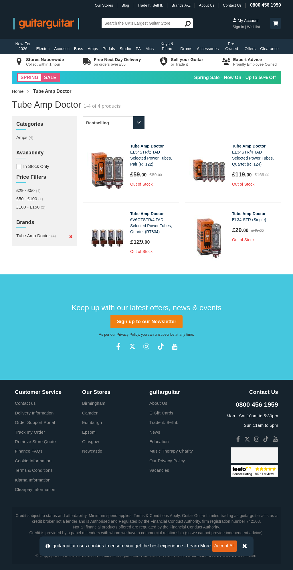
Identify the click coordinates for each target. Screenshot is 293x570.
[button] (275, 23)
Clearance (269, 48)
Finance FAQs (28, 451)
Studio (125, 48)
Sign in (239, 27)
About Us (206, 5)
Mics (149, 48)
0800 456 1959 (265, 5)
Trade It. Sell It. (150, 5)
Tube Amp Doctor (36, 235)
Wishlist (253, 27)
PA (138, 48)
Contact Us (232, 5)
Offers (250, 48)
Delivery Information (34, 412)
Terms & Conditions (34, 470)
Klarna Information (32, 479)
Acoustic (62, 48)
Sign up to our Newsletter (146, 321)
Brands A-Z (181, 5)
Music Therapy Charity (171, 451)
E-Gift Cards (161, 412)
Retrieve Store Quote (35, 441)
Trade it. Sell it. (163, 422)
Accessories (208, 48)
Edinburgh (92, 422)
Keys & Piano (167, 46)
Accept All (224, 545)
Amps (93, 48)
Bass (78, 48)
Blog (125, 5)
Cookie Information (33, 460)
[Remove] (71, 236)
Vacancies (159, 470)
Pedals (109, 48)
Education (159, 441)
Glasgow (90, 441)
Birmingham (93, 403)
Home (17, 91)
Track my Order (30, 432)
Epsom (89, 432)
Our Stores (104, 5)
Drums (186, 48)
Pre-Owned (231, 46)
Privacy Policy (128, 335)
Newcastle (92, 451)
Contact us (25, 403)
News (154, 432)
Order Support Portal (35, 422)
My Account (246, 20)
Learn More (199, 545)
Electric (43, 48)
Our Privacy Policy (167, 460)
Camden (90, 412)
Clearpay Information (35, 489)
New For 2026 (23, 46)
